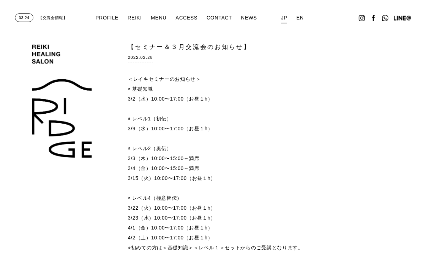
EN (300, 18)
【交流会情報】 (41, 18)
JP (284, 18)
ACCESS (187, 18)
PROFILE (107, 18)
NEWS (249, 18)
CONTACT (219, 18)
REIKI (134, 18)
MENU (158, 18)
